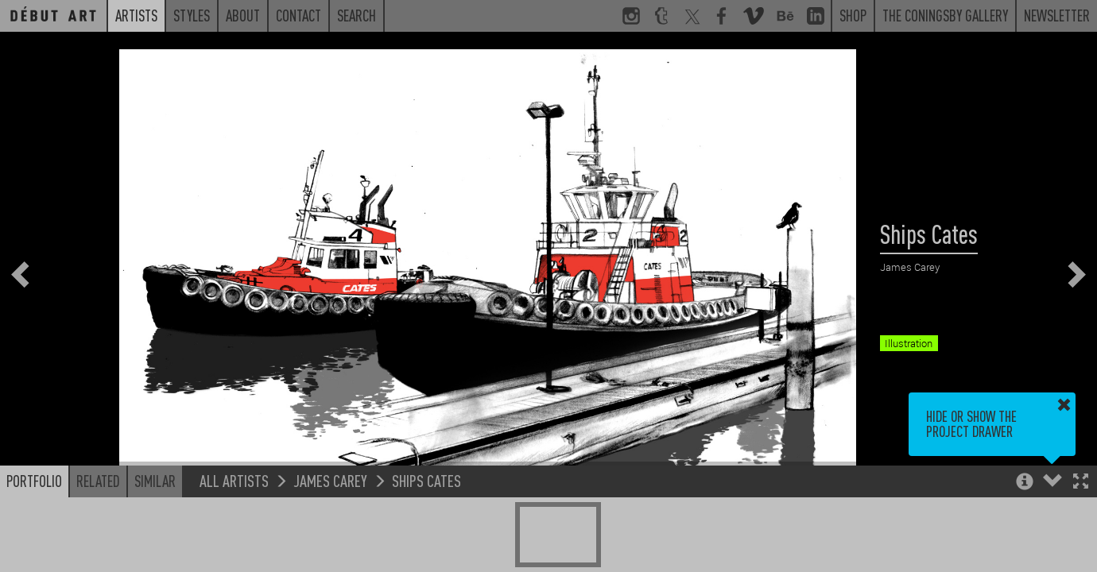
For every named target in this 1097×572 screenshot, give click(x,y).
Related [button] (98, 480)
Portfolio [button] (34, 480)
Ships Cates (426, 480)
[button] (1080, 482)
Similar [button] (155, 480)
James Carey (330, 480)
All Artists (234, 480)
